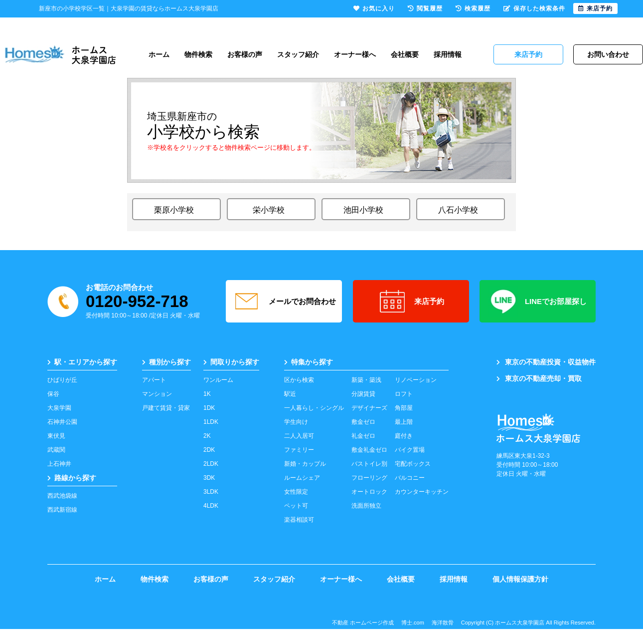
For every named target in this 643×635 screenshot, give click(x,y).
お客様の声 (244, 54)
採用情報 (448, 54)
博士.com (412, 623)
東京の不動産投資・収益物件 (546, 362)
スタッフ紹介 (298, 54)
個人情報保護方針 (520, 579)
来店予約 (411, 301)
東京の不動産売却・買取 (539, 378)
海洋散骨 (443, 623)
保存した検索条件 (534, 8)
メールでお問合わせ (284, 301)
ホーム (159, 54)
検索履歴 (473, 8)
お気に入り (374, 8)
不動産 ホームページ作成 (363, 623)
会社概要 (405, 54)
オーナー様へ (355, 54)
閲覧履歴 (425, 8)
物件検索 (198, 54)
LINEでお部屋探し (537, 301)
